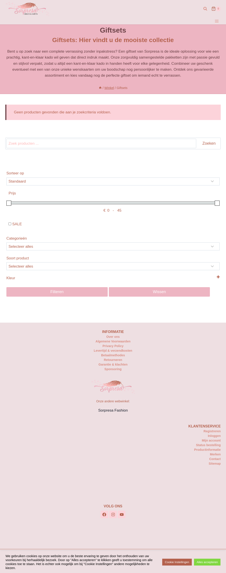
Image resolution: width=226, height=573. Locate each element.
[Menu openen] (217, 21)
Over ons (113, 336)
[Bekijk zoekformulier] (205, 9)
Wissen (159, 292)
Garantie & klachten (113, 364)
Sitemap (215, 463)
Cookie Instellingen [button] (177, 562)
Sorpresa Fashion (113, 410)
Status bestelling (208, 445)
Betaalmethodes (113, 355)
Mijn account (211, 440)
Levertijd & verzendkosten (113, 350)
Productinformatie (207, 449)
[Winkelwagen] (216, 8)
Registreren (212, 431)
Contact (215, 459)
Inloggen (214, 436)
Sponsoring (113, 369)
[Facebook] (104, 514)
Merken (215, 454)
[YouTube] (121, 514)
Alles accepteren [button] (207, 562)
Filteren (57, 292)
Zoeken (209, 143)
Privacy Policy (113, 346)
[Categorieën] (113, 246)
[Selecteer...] (113, 266)
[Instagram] (113, 514)
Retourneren (113, 360)
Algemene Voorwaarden (113, 341)
